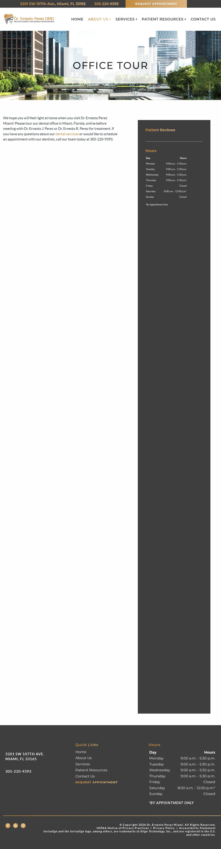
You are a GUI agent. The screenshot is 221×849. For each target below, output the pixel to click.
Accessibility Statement (197, 828)
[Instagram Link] (23, 825)
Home (77, 19)
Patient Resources (163, 19)
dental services (67, 134)
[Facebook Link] (7, 825)
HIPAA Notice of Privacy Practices (123, 828)
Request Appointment (156, 4)
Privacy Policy (164, 828)
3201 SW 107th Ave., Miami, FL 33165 (52, 4)
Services (125, 19)
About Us (98, 19)
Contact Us (203, 19)
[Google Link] (15, 825)
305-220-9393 (106, 4)
